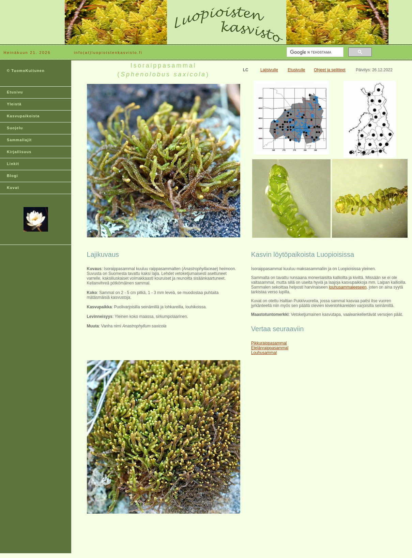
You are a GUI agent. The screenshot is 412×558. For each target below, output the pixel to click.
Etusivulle (296, 70)
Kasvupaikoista (23, 116)
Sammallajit (19, 140)
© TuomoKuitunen (26, 71)
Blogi (12, 176)
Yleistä (14, 104)
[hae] (314, 52)
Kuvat (13, 188)
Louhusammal (264, 352)
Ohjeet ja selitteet (330, 70)
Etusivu (15, 92)
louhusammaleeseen (348, 287)
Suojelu (15, 128)
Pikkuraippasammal (269, 343)
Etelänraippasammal (269, 348)
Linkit (13, 164)
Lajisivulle (269, 70)
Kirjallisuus (19, 152)
